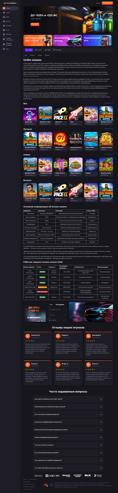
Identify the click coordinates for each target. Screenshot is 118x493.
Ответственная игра (29, 484)
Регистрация (107, 3)
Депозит (34, 24)
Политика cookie (28, 489)
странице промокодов (31, 76)
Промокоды (32, 479)
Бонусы (25, 479)
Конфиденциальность (29, 486)
